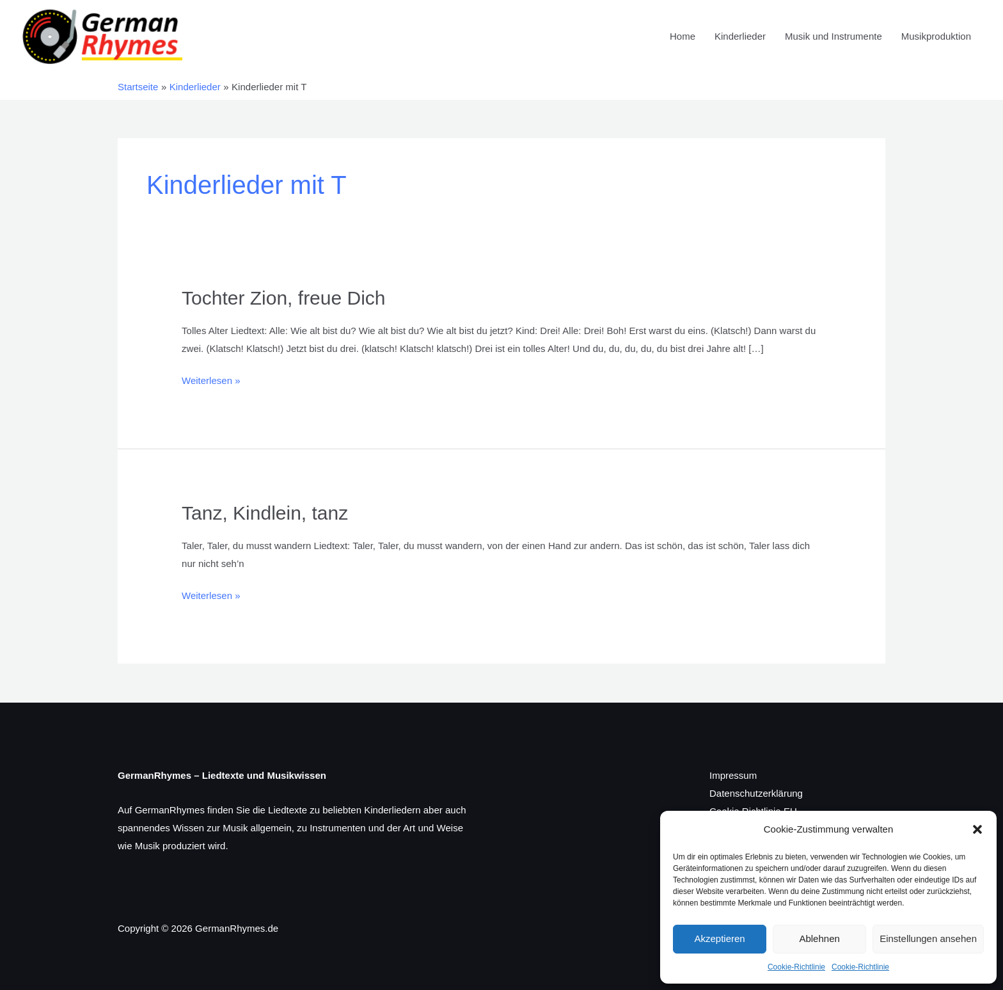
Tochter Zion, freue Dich (283, 297)
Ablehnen (819, 938)
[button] (977, 829)
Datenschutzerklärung (756, 793)
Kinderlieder (740, 36)
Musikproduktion (936, 36)
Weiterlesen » (211, 379)
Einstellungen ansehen (928, 938)
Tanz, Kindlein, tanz (265, 512)
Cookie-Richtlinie (796, 966)
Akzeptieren (719, 938)
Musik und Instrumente (833, 36)
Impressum (733, 775)
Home (682, 36)
